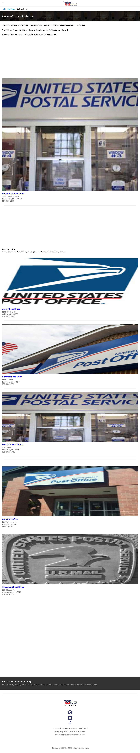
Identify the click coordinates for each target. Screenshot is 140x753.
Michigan (11, 9)
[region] (70, 59)
